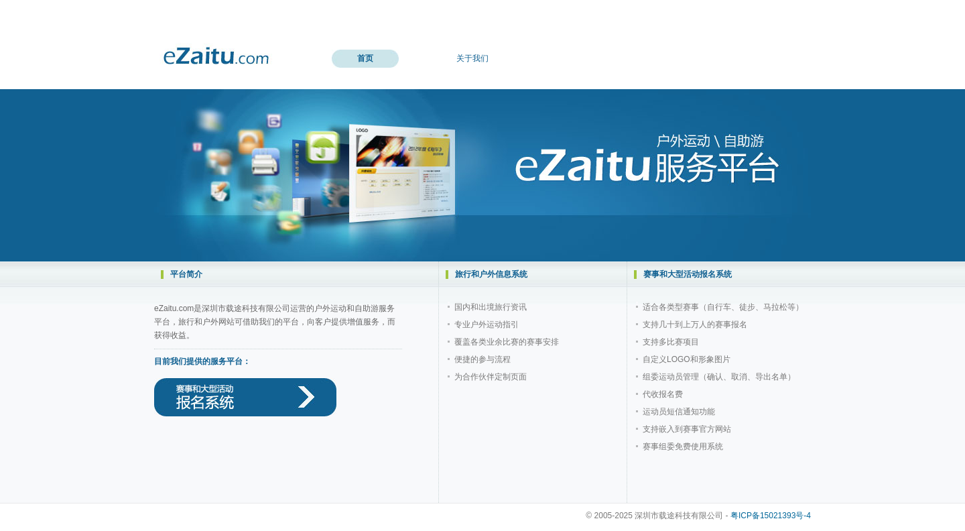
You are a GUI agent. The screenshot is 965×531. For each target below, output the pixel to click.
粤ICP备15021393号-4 (770, 515)
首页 (365, 58)
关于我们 (472, 58)
